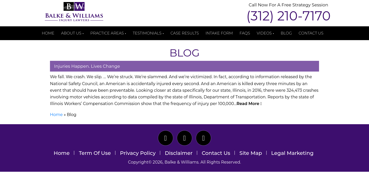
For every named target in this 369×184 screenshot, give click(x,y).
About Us (71, 33)
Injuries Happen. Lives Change (87, 66)
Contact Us (311, 33)
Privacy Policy (138, 153)
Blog (286, 33)
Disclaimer (178, 153)
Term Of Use (95, 153)
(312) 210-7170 (288, 16)
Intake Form (219, 33)
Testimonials (147, 33)
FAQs (245, 33)
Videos (264, 33)
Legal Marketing (292, 153)
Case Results (184, 33)
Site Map (250, 153)
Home (48, 33)
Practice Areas (107, 33)
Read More (249, 103)
